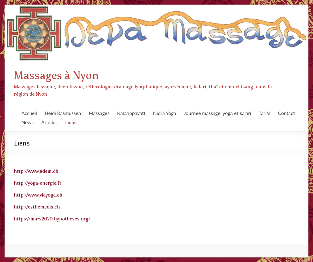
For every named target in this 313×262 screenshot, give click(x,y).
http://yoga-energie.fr (37, 183)
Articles (49, 122)
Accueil (29, 113)
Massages (99, 113)
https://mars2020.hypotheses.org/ (52, 219)
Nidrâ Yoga (164, 113)
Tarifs (264, 113)
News (27, 122)
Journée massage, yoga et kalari (217, 113)
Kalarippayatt (131, 113)
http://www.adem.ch (36, 171)
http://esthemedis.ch (37, 207)
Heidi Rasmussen (63, 113)
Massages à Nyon (56, 75)
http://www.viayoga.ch (38, 195)
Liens (70, 122)
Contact (286, 113)
